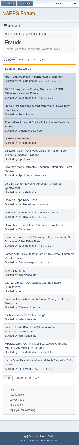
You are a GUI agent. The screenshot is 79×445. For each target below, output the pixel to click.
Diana (22, 262)
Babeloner (24, 229)
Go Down (10, 60)
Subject (10, 68)
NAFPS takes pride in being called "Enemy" (34, 76)
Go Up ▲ (52, 436)
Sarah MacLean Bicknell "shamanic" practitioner (35, 225)
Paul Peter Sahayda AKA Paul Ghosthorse (31, 212)
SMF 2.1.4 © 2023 (30, 440)
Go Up (7, 378)
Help (24, 436)
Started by (24, 68)
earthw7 (23, 216)
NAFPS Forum (18, 13)
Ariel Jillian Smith (15, 270)
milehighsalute (27, 274)
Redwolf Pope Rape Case (21, 200)
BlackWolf (24, 368)
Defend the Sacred (30, 130)
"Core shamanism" (17, 138)
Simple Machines (49, 440)
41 (43, 59)
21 (46, 262)
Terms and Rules (37, 436)
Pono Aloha (25, 114)
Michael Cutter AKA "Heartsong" (25, 315)
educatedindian (27, 80)
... (40, 59)
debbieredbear (27, 204)
